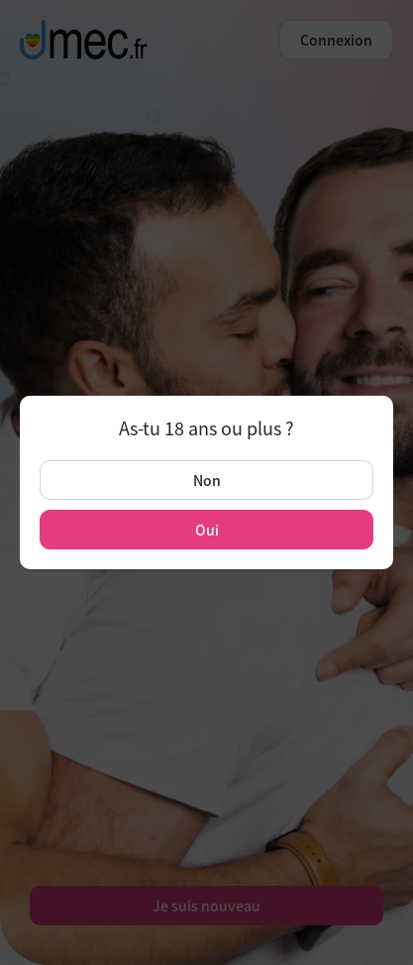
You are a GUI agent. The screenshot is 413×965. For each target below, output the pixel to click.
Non (207, 480)
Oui (207, 530)
